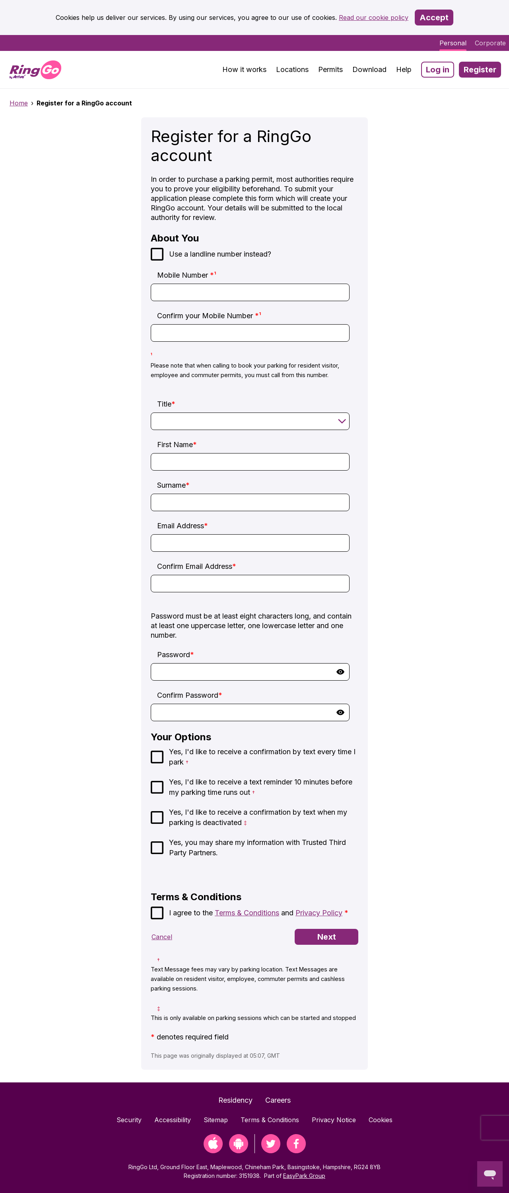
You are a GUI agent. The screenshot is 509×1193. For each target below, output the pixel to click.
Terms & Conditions (247, 913)
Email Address (182, 526)
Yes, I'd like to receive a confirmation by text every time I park (262, 756)
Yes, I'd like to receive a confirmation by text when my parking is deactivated (258, 817)
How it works (244, 69)
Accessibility (172, 1120)
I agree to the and (258, 913)
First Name (177, 444)
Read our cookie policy (373, 17)
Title (166, 404)
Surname (173, 485)
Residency (235, 1100)
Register (480, 69)
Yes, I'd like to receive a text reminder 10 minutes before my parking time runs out (260, 787)
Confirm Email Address (196, 566)
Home (19, 103)
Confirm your (209, 315)
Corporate (490, 43)
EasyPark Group (304, 1175)
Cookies (380, 1120)
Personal (452, 43)
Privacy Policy (318, 913)
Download (369, 69)
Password (175, 654)
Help (404, 69)
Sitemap (216, 1120)
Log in (437, 69)
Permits (330, 69)
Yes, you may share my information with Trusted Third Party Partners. (257, 847)
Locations (292, 69)
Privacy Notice (334, 1120)
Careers (278, 1100)
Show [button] (340, 672)
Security (129, 1120)
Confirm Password (189, 695)
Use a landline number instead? (220, 254)
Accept (434, 17)
